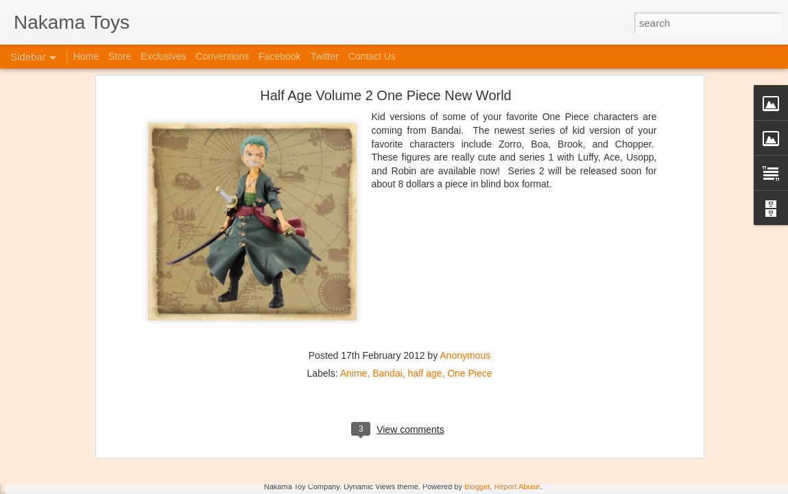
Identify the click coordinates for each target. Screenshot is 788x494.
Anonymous (465, 239)
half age (425, 257)
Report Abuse (517, 486)
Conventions (222, 56)
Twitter (324, 56)
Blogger (477, 486)
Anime (354, 257)
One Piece (469, 257)
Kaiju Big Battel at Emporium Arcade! (101, 423)
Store (119, 56)
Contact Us (372, 56)
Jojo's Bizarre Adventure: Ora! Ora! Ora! (106, 454)
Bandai (387, 257)
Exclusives (163, 56)
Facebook (279, 56)
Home (86, 56)
